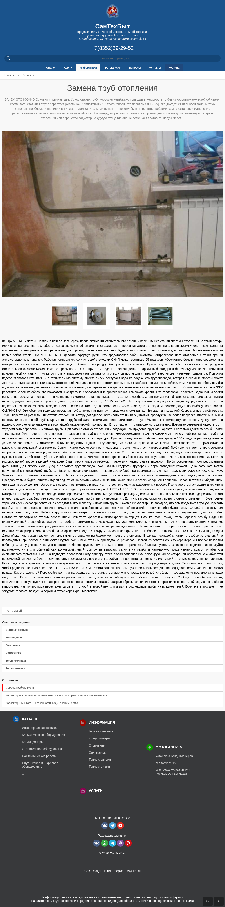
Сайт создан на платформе (112, 871)
